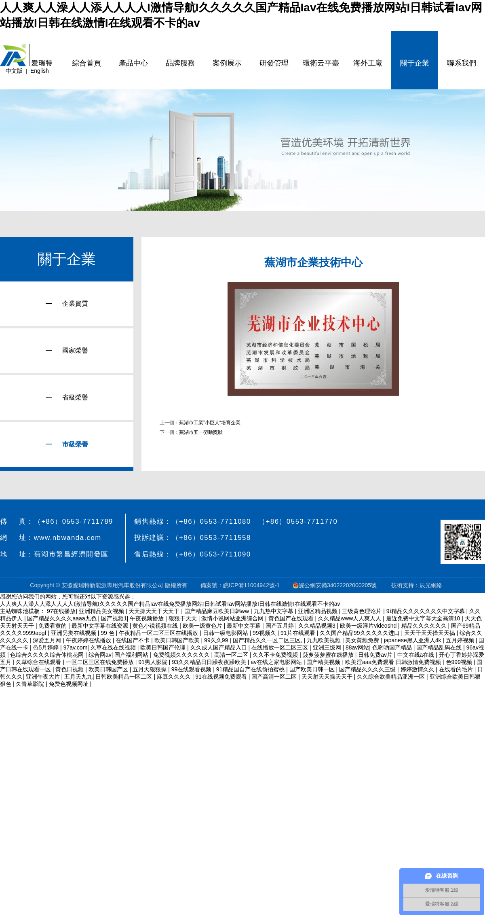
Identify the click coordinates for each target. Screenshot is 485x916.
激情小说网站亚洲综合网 (233, 618)
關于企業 (414, 63)
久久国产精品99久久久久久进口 (360, 633)
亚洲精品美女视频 (102, 611)
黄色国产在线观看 (291, 618)
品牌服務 (180, 63)
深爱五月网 (48, 640)
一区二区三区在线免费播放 (100, 662)
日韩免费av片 (376, 655)
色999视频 (460, 662)
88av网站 (357, 647)
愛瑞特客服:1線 (441, 890)
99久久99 (217, 640)
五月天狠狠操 (150, 669)
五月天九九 (78, 676)
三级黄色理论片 (362, 611)
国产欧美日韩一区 (312, 669)
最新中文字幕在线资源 (101, 625)
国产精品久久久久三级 (368, 669)
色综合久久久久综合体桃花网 (47, 655)
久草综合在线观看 (39, 662)
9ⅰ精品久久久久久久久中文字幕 (426, 611)
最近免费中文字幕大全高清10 (424, 618)
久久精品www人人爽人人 (350, 618)
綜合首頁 (86, 63)
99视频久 (265, 633)
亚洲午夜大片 (43, 676)
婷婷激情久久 (418, 669)
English (39, 71)
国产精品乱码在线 (439, 647)
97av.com (75, 647)
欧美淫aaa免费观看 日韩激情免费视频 (394, 662)
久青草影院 (31, 684)
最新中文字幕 (244, 625)
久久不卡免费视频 (276, 655)
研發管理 (274, 63)
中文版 (14, 71)
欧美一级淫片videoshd (369, 625)
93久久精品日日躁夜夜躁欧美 (209, 662)
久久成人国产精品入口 (219, 647)
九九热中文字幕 (274, 611)
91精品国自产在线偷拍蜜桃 (251, 669)
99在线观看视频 (192, 669)
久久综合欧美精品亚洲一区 (391, 676)
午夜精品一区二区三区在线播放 (159, 633)
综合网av (100, 655)
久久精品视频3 (317, 625)
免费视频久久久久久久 (182, 655)
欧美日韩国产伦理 (163, 647)
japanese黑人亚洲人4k (413, 640)
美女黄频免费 (363, 640)
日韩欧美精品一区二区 (124, 676)
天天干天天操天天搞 (430, 633)
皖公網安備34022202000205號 (335, 585)
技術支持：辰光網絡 (416, 585)
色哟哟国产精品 (392, 647)
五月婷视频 (461, 640)
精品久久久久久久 (424, 625)
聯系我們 (461, 63)
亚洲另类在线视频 (74, 633)
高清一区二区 (232, 655)
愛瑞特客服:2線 (441, 904)
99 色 (108, 633)
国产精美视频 (324, 662)
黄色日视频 (70, 669)
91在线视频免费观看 (221, 676)
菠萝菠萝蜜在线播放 (329, 655)
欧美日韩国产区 (109, 669)
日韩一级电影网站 (226, 633)
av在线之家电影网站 (277, 662)
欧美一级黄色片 (203, 625)
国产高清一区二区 (274, 676)
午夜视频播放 (147, 618)
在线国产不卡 (133, 640)
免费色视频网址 (69, 684)
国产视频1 (114, 618)
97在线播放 (61, 611)
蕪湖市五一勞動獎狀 (201, 432)
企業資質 (67, 303)
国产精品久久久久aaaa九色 (62, 618)
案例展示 (227, 63)
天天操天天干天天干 (155, 611)
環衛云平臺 (321, 63)
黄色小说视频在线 (156, 625)
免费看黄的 (53, 625)
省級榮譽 (67, 397)
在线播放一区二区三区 (280, 647)
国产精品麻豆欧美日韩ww (217, 611)
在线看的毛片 (456, 669)
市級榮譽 (67, 444)
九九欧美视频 (324, 640)
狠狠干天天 (183, 618)
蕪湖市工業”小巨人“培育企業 (209, 422)
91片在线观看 (298, 633)
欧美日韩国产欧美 (177, 640)
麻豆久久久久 (174, 676)
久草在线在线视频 (114, 647)
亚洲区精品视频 (318, 611)
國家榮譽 (67, 350)
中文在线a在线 (416, 655)
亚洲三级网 (328, 647)
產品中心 (133, 63)
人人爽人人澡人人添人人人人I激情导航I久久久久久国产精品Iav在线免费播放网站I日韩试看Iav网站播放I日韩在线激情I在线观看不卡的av (170, 604)
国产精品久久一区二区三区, (268, 640)
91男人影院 (153, 662)
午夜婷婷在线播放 (89, 640)
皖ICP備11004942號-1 (251, 585)
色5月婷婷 (46, 647)
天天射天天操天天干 (328, 676)
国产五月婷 (280, 625)
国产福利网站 (132, 655)
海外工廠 (367, 63)
